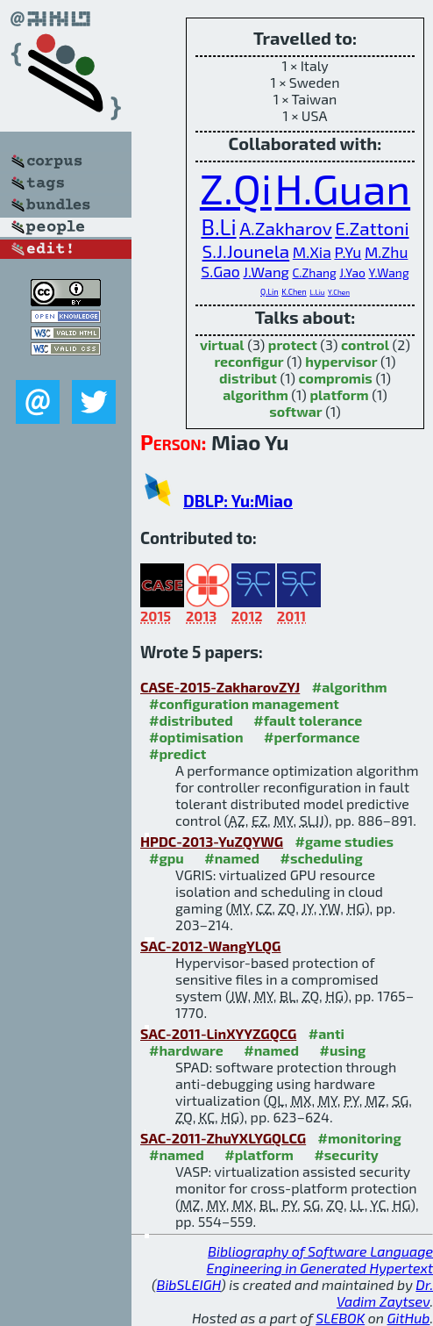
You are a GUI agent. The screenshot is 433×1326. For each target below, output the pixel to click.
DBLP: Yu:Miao (238, 501)
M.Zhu (386, 252)
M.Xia (312, 252)
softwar (295, 411)
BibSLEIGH (189, 1284)
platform (338, 394)
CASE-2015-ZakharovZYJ (220, 686)
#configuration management (244, 703)
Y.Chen (339, 292)
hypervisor (341, 361)
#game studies (344, 841)
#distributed (191, 720)
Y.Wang (388, 272)
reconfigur (248, 361)
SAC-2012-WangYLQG (210, 945)
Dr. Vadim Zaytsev (385, 1292)
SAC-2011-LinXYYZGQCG (218, 1033)
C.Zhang (314, 272)
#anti (326, 1033)
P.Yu (347, 252)
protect (292, 344)
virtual (222, 344)
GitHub (408, 1317)
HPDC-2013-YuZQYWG (211, 841)
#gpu (166, 857)
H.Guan (342, 187)
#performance (311, 736)
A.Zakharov (285, 228)
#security (346, 1154)
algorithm (255, 394)
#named (231, 857)
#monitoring (359, 1137)
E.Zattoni (371, 228)
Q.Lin (269, 292)
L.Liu (316, 292)
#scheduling (321, 857)
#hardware (186, 1050)
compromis (336, 377)
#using (343, 1050)
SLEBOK (340, 1317)
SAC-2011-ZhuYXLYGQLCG (223, 1137)
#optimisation (196, 736)
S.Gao (220, 271)
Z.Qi (236, 187)
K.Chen (293, 292)
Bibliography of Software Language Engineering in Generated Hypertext (320, 1259)
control (365, 344)
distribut (248, 377)
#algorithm (349, 686)
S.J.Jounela (246, 251)
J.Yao (352, 272)
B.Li (218, 226)
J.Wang (266, 271)
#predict (177, 753)
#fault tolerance (307, 720)
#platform (259, 1154)
